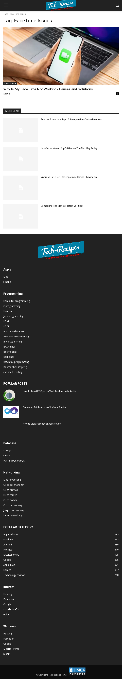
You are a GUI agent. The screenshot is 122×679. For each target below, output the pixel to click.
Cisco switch (10, 500)
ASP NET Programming (16, 336)
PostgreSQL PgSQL (14, 460)
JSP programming (12, 341)
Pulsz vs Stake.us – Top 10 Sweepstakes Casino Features (71, 119)
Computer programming (16, 301)
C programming (11, 306)
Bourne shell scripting (15, 367)
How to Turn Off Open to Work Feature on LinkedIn (49, 391)
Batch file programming (16, 361)
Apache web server (13, 331)
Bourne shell (10, 351)
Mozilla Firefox (11, 609)
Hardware (8, 311)
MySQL (7, 450)
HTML (6, 321)
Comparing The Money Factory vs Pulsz (62, 205)
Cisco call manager (13, 484)
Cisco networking (12, 505)
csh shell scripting (12, 372)
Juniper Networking (13, 510)
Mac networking (12, 479)
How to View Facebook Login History (42, 423)
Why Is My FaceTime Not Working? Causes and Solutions (48, 89)
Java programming (13, 316)
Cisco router (10, 495)
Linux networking (12, 515)
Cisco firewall (10, 489)
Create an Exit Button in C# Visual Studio (44, 407)
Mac (5, 276)
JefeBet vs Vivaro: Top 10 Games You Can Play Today (69, 148)
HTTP (6, 326)
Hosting (7, 594)
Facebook (8, 599)
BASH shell (9, 346)
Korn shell (8, 356)
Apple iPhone (10, 83)
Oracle (6, 455)
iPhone (7, 281)
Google (7, 604)
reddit (6, 614)
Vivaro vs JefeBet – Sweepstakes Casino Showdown (69, 177)
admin (6, 93)
